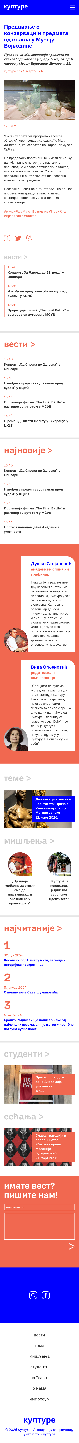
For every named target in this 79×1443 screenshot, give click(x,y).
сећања (39, 1378)
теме (39, 1346)
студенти (39, 1367)
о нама (39, 1389)
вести (39, 1335)
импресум (39, 1399)
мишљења (39, 1357)
